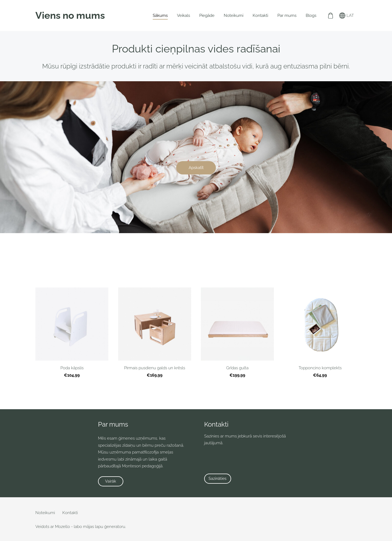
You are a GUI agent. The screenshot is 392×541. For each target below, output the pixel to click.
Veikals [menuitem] (183, 15)
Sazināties (217, 478)
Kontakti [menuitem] (260, 15)
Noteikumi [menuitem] (233, 15)
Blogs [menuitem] (311, 15)
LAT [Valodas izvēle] (346, 15)
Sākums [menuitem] (160, 15)
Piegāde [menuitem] (207, 15)
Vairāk (110, 481)
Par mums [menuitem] (286, 15)
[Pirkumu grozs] (330, 15)
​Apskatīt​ (196, 167)
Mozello (62, 526)
